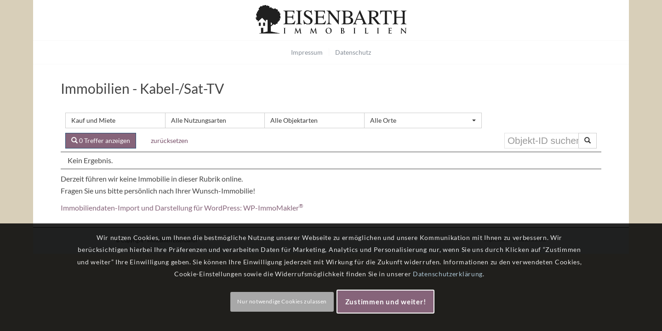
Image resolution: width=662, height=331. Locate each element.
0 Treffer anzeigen (100, 140)
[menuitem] (307, 52)
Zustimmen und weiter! (385, 301)
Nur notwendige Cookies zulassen (282, 301)
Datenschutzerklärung (448, 274)
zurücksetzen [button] (169, 140)
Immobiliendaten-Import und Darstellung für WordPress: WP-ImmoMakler (182, 207)
